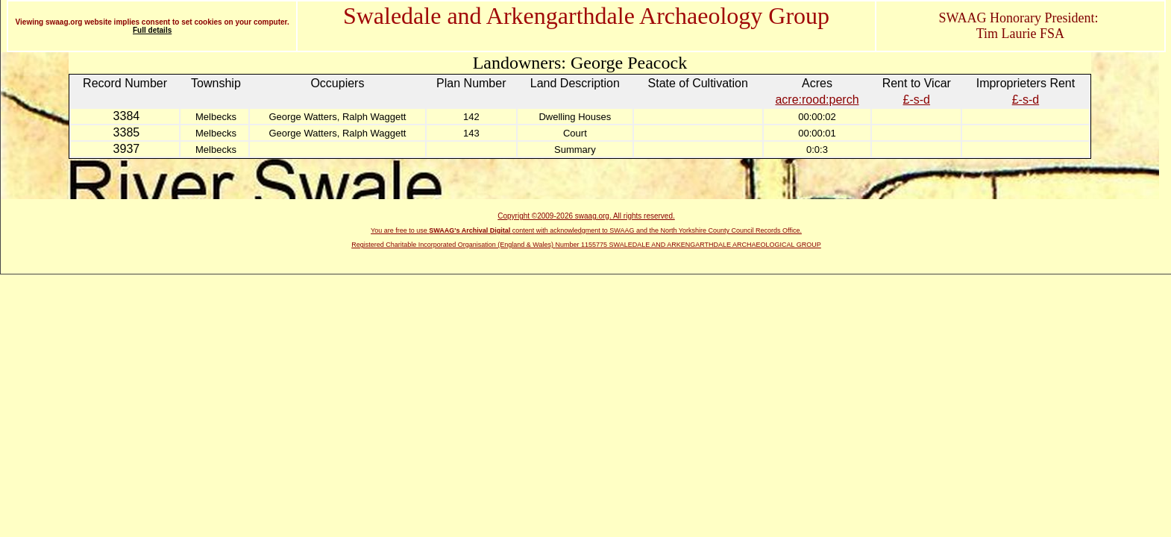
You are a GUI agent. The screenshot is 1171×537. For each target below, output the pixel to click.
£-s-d (916, 99)
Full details (152, 30)
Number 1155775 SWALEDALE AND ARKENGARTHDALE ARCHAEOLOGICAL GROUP (688, 244)
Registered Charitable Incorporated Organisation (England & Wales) (453, 244)
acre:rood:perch (816, 99)
